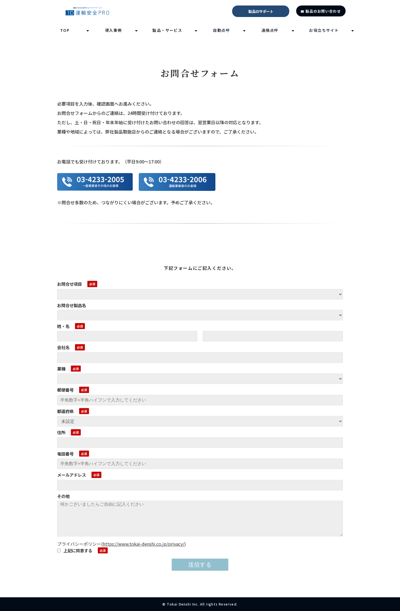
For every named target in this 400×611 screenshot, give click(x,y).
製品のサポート (260, 11)
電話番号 (65, 454)
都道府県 (65, 411)
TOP (65, 30)
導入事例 (113, 30)
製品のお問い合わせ (323, 11)
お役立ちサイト (324, 30)
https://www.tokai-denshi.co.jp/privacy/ (143, 544)
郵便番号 (65, 390)
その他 (63, 496)
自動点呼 (221, 30)
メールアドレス (71, 475)
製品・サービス (167, 30)
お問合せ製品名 (71, 305)
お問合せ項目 (69, 284)
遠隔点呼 (270, 30)
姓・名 (63, 326)
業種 (61, 369)
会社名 (63, 347)
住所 (61, 432)
